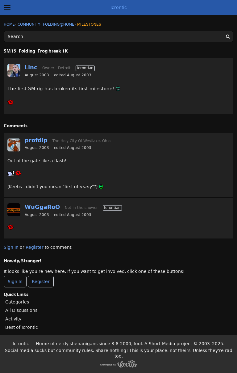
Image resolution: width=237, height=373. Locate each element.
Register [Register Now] (41, 281)
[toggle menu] (7, 7)
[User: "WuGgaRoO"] (13, 209)
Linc (31, 67)
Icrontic (118, 7)
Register (35, 247)
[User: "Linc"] (13, 70)
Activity (13, 318)
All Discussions (21, 310)
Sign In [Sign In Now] (15, 281)
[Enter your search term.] (118, 36)
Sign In (11, 247)
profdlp (36, 140)
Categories (17, 301)
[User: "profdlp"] (13, 144)
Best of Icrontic (21, 327)
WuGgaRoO (42, 207)
